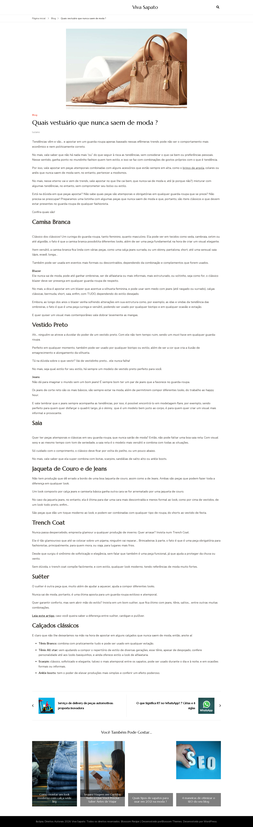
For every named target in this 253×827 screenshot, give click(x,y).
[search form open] (218, 7)
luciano (36, 132)
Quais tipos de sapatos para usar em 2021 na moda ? (150, 799)
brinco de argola (193, 168)
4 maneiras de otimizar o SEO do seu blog (198, 799)
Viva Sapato (145, 7)
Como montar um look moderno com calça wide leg (54, 798)
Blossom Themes (172, 821)
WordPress (210, 821)
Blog (34, 115)
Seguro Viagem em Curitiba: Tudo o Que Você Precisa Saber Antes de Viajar (102, 798)
